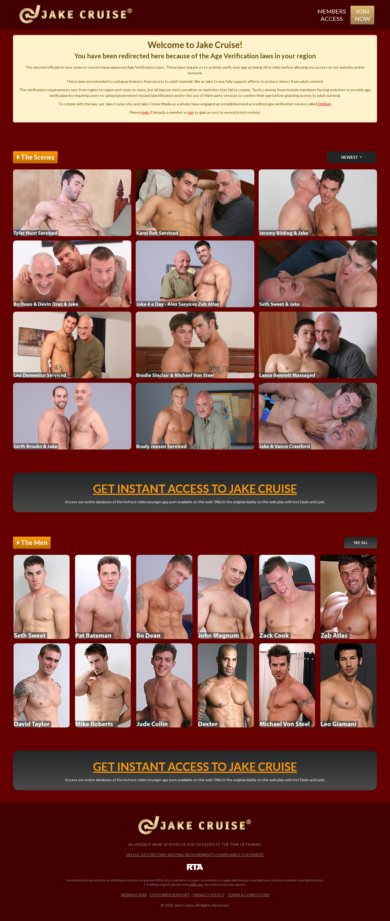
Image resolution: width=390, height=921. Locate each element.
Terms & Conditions (248, 894)
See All (361, 542)
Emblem (324, 104)
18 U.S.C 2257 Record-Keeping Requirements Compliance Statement (195, 854)
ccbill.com (195, 884)
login (145, 112)
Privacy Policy (208, 894)
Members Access (331, 15)
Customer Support (170, 894)
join (191, 112)
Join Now (362, 15)
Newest (350, 157)
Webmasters (134, 894)
